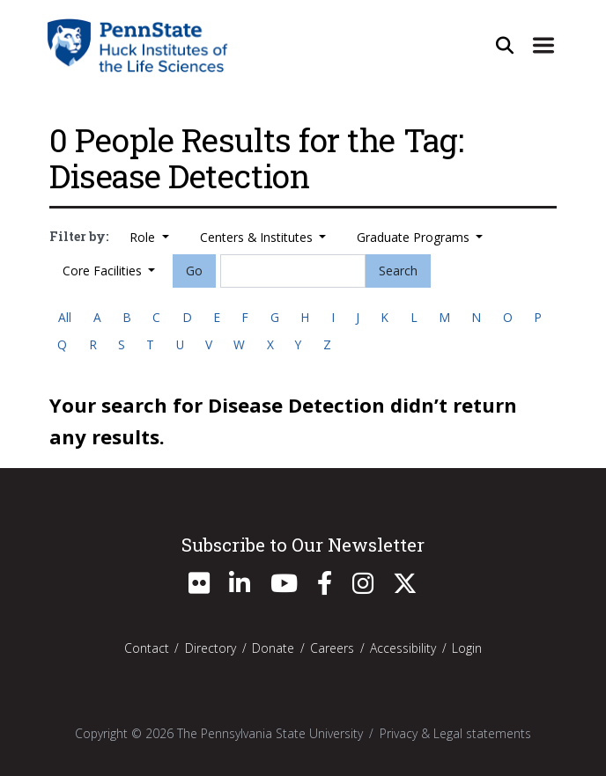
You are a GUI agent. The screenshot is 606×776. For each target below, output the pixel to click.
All (64, 317)
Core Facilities (104, 270)
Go (194, 270)
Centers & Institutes (258, 237)
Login (467, 648)
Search (398, 270)
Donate (273, 648)
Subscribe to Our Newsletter (303, 544)
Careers (332, 648)
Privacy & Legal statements (455, 733)
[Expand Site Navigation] (543, 45)
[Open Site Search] (504, 45)
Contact (146, 648)
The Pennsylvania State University (270, 733)
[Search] (293, 271)
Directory (210, 648)
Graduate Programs (415, 237)
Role (144, 237)
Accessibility (403, 648)
